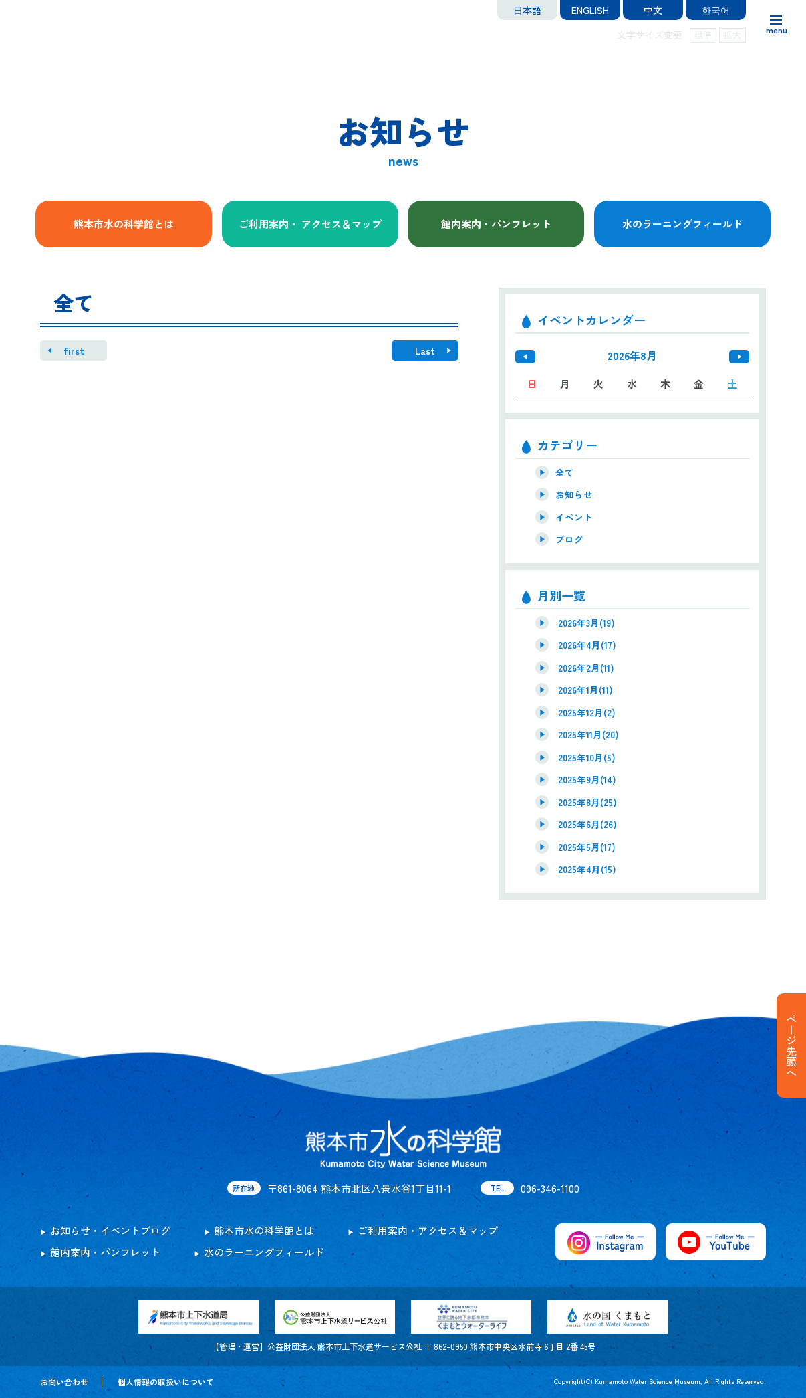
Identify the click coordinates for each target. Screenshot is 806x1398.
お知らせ (574, 494)
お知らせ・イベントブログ (110, 1230)
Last (425, 350)
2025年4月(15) (587, 869)
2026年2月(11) (586, 667)
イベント (574, 517)
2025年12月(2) (587, 712)
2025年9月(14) (587, 779)
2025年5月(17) (587, 847)
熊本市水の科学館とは (124, 224)
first (73, 350)
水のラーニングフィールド (682, 224)
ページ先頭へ (791, 1045)
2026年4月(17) (587, 645)
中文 (653, 10)
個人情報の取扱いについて (166, 1381)
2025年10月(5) (587, 757)
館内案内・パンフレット (496, 224)
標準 (703, 35)
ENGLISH (590, 10)
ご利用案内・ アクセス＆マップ (310, 224)
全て (564, 472)
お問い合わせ (64, 1381)
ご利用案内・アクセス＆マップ (428, 1230)
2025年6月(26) (587, 824)
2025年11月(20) (588, 734)
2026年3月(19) (586, 622)
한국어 (716, 10)
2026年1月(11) (585, 689)
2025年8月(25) (587, 802)
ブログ (569, 539)
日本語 (527, 10)
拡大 (732, 35)
